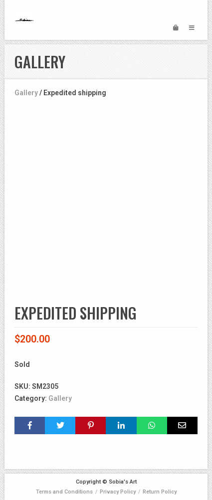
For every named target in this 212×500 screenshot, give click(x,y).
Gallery (26, 93)
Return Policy (160, 492)
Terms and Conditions (64, 492)
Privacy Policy (118, 492)
